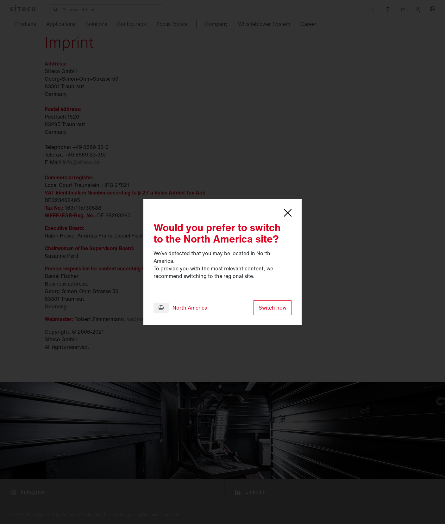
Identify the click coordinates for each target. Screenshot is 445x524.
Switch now (272, 307)
